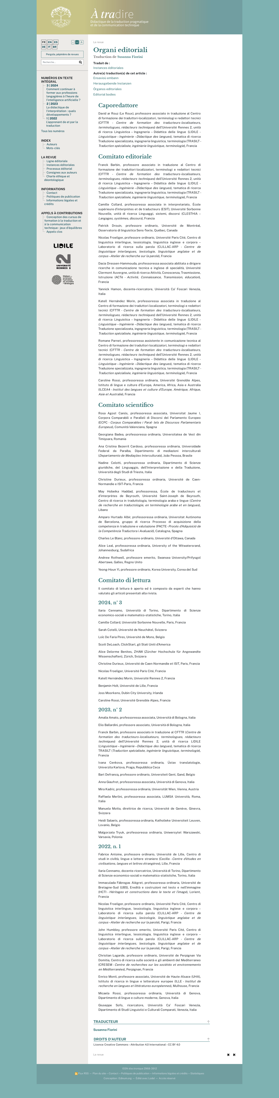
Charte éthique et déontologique (57, 178)
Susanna (130, 57)
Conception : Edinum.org (118, 1092)
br (54, 46)
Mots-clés (53, 148)
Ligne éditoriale (57, 161)
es (56, 42)
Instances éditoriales (61, 165)
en (50, 42)
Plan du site (99, 1087)
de (43, 46)
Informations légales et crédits (170, 1087)
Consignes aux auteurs (62, 172)
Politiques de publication (63, 196)
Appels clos (54, 231)
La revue (98, 42)
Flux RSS (82, 1087)
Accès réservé (167, 1092)
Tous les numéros (52, 131)
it (49, 46)
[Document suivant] (234, 1068)
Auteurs (52, 144)
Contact (52, 192)
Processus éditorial (59, 168)
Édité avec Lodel (145, 1092)
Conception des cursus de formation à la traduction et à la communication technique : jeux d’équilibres (63, 222)
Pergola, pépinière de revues (62, 54)
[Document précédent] (228, 1068)
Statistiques (197, 1087)
